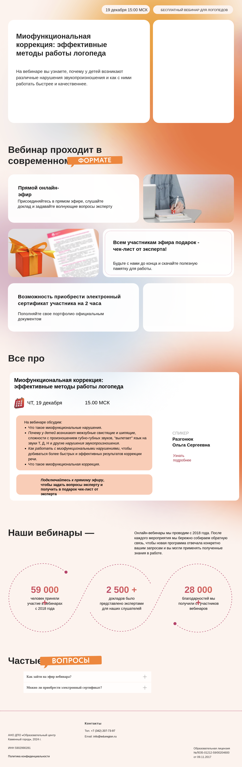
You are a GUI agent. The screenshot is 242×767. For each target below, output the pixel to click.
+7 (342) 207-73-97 (103, 730)
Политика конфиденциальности (29, 756)
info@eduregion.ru (104, 736)
